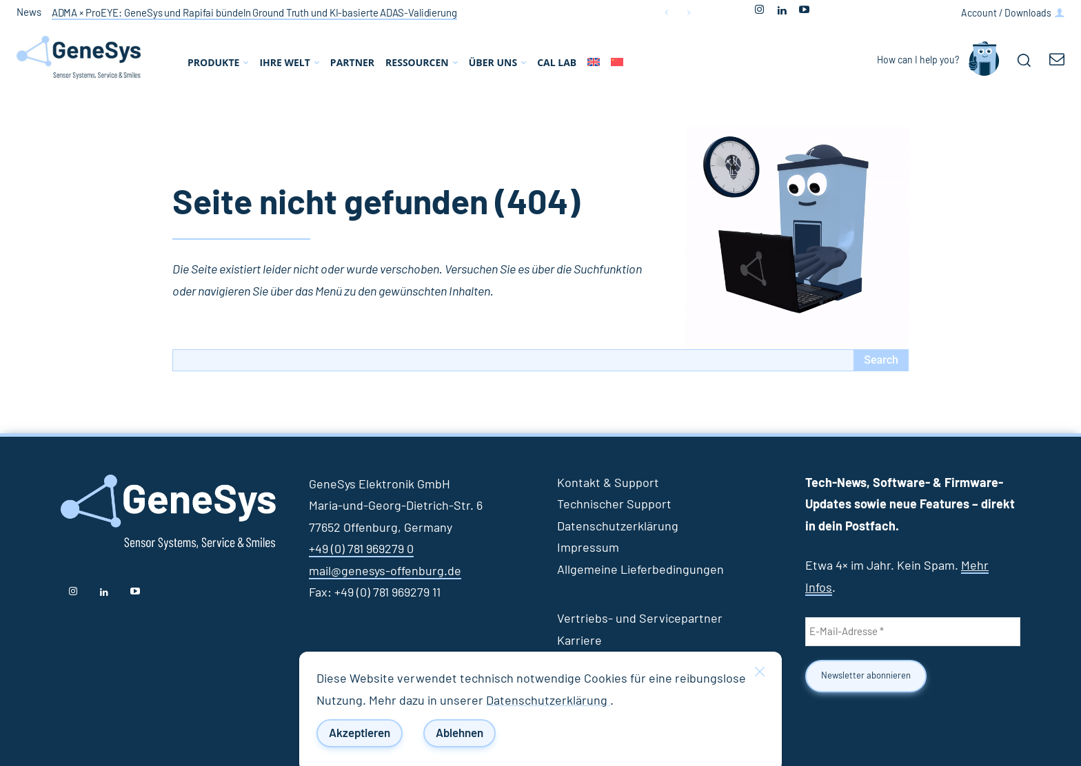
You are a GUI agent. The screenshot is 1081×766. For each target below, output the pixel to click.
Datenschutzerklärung (548, 701)
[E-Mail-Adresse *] (912, 631)
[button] (1024, 60)
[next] (688, 12)
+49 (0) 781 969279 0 (361, 550)
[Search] (881, 360)
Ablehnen (459, 733)
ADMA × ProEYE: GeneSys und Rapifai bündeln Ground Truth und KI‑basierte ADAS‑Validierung (254, 13)
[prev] (666, 12)
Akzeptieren (359, 733)
